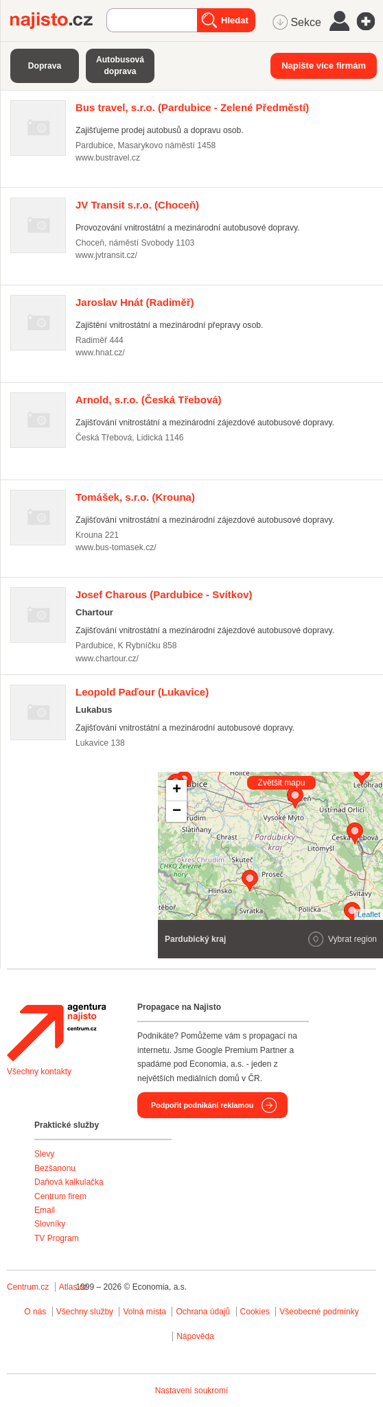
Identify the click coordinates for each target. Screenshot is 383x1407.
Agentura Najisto (56, 1032)
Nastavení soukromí (192, 1390)
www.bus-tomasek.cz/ (116, 547)
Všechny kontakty (39, 1071)
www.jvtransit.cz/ (106, 255)
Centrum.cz (28, 1287)
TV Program (56, 1238)
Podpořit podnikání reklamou (202, 1105)
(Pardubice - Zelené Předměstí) (192, 107)
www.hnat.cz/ (100, 352)
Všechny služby (86, 1311)
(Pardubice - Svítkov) (164, 594)
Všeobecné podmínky (318, 1311)
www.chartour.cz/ (107, 658)
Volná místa (144, 1311)
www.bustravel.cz (108, 158)
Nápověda (195, 1336)
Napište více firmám (323, 65)
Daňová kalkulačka (69, 1182)
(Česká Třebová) (149, 399)
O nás (35, 1311)
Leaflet (369, 914)
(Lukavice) (142, 692)
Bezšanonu (55, 1168)
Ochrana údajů (203, 1311)
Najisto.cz (58, 20)
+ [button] (176, 790)
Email (44, 1210)
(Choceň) (137, 205)
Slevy (44, 1154)
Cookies (255, 1311)
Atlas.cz (73, 1287)
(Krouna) (135, 497)
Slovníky (49, 1224)
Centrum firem (60, 1196)
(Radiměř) (135, 302)
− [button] (176, 811)
